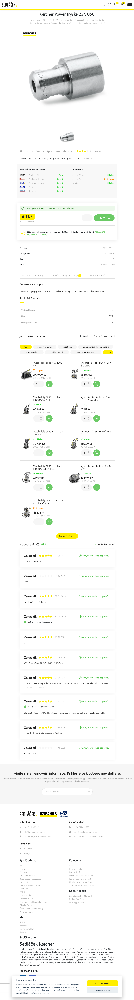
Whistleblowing (26, 911)
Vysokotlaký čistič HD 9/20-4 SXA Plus (48, 433)
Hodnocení (97, 275)
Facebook (26, 848)
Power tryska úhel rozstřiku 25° (63, 23)
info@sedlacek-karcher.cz (33, 832)
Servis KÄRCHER (27, 929)
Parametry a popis (32, 275)
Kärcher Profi (48, 20)
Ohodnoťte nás (26, 905)
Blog (21, 865)
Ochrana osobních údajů (30, 885)
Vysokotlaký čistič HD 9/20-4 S (96, 433)
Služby (22, 922)
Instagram (26, 853)
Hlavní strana (34, 20)
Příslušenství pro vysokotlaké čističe (89, 20)
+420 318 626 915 (29, 827)
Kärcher (111, 949)
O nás (22, 869)
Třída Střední (31, 352)
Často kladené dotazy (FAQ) (31, 908)
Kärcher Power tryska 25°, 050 (92, 23)
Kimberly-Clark (26, 895)
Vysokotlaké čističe (64, 20)
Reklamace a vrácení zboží (30, 878)
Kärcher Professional (86, 352)
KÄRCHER (24, 888)
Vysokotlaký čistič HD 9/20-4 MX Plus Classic (48, 502)
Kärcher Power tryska (39, 23)
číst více (86, 158)
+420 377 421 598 (79, 827)
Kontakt (23, 932)
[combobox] (103, 336)
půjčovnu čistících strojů (51, 957)
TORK (22, 892)
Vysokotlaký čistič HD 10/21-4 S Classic (96, 364)
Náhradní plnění (26, 898)
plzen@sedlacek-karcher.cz (83, 832)
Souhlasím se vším (102, 983)
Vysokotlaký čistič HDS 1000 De (47, 364)
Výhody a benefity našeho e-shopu (34, 902)
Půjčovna (23, 925)
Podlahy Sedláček (76, 899)
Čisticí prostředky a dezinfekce (81, 885)
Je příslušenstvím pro (66, 275)
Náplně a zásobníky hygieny (81, 875)
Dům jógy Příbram (76, 902)
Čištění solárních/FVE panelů (96, 346)
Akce (71, 865)
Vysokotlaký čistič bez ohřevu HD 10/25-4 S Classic (48, 467)
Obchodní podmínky (28, 875)
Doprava (23, 872)
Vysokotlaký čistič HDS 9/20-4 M (96, 467)
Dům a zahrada (75, 869)
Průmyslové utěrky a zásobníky (82, 878)
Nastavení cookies (102, 990)
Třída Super (67, 346)
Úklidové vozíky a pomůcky (80, 882)
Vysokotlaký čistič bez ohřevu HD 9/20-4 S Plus (95, 399)
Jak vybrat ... (24, 882)
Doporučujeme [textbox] (100, 336)
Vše (25, 346)
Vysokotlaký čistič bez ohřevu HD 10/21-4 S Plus (48, 399)
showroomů (104, 957)
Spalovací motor (44, 346)
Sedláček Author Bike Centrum (82, 896)
